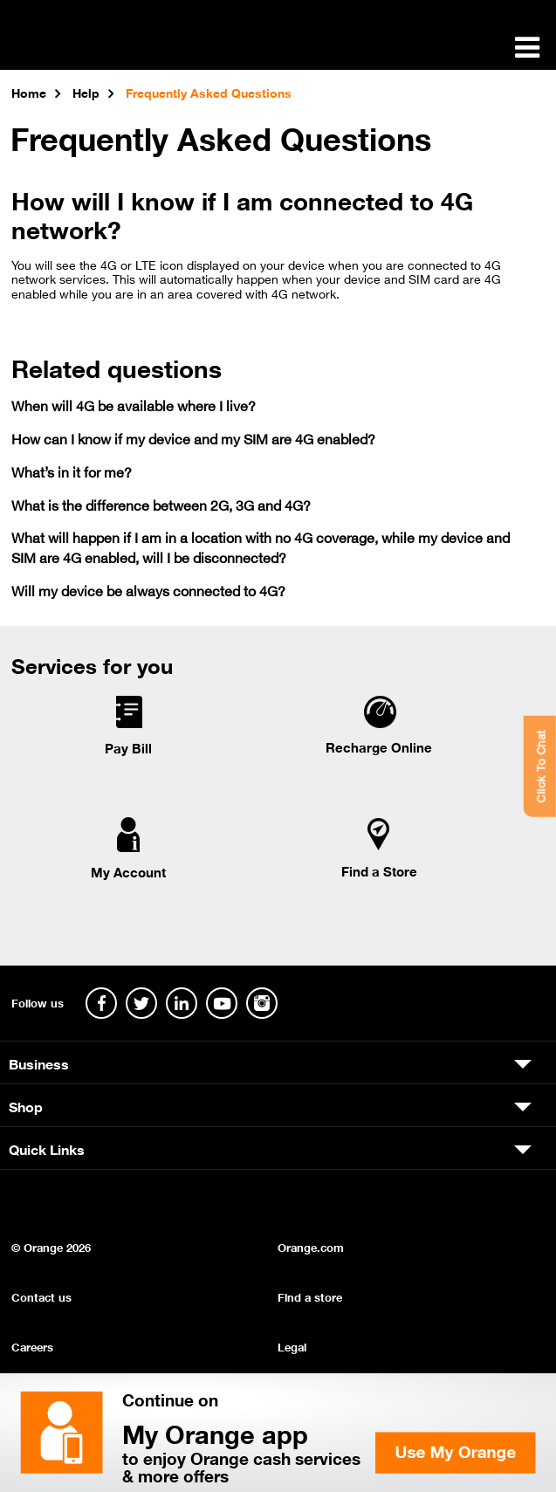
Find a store (310, 1296)
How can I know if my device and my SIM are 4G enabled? (193, 438)
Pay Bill (128, 747)
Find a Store (379, 870)
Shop (26, 1105)
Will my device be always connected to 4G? (148, 590)
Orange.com (311, 1246)
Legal (292, 1346)
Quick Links (47, 1148)
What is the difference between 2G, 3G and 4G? (161, 504)
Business (39, 1062)
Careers (32, 1346)
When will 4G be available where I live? (133, 405)
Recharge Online (379, 746)
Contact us (41, 1296)
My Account (128, 871)
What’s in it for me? (71, 471)
